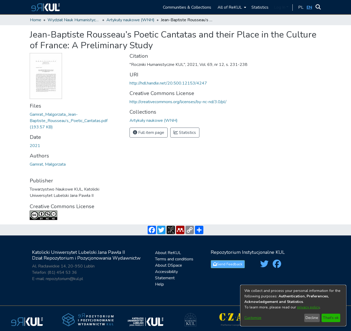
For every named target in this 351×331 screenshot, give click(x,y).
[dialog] (293, 305)
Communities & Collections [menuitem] (187, 7)
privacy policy (308, 307)
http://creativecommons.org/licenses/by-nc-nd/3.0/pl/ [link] (178, 102)
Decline (312, 317)
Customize (252, 317)
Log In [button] (280, 7)
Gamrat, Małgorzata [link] (48, 164)
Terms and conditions (174, 259)
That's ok (331, 317)
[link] (68, 121)
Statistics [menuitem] (260, 7)
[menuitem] (231, 7)
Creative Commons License (62, 206)
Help (159, 284)
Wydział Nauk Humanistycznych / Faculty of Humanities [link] (74, 20)
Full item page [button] (148, 132)
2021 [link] (35, 146)
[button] (45, 7)
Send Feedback (227, 264)
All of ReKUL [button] (230, 7)
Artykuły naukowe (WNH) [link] (130, 20)
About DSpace (168, 265)
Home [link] (35, 20)
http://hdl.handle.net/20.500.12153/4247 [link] (168, 83)
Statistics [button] (185, 132)
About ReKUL (168, 253)
